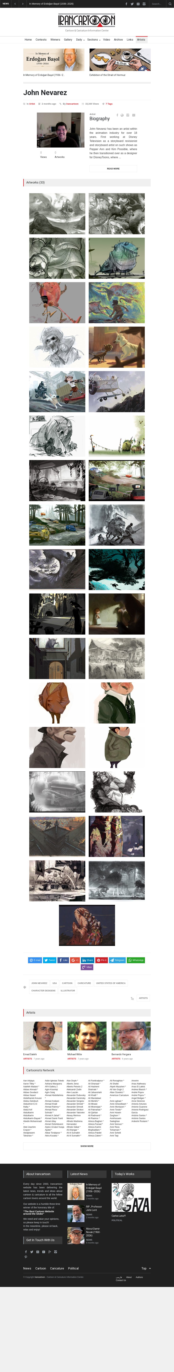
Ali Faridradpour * (96, 1081)
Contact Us (121, 1280)
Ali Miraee (92, 1104)
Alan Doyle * (72, 1081)
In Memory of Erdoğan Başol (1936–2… (44, 75)
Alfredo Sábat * (74, 1127)
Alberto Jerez (73, 1084)
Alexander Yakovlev (76, 1112)
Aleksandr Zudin (74, 1089)
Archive (118, 39)
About (129, 1277)
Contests (41, 39)
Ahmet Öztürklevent (54, 1124)
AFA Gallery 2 (51, 1086)
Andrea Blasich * (139, 1089)
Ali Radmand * (94, 1115)
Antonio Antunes (139, 1104)
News (27, 1268)
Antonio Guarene (139, 1107)
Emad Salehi (30, 1054)
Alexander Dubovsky (76, 1095)
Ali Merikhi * (93, 1101)
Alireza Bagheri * (96, 1121)
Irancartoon (72, 104)
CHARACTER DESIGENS (43, 991)
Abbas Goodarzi (30, 1092)
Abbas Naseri (29, 1095)
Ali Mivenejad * (95, 1107)
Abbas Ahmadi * (30, 1089)
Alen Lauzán (72, 1092)
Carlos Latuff (119, 1215)
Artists (141, 39)
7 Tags (109, 104)
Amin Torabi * (116, 1110)
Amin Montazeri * (118, 1107)
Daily (79, 39)
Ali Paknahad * (95, 1110)
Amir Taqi (114, 1136)
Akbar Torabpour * (53, 1133)
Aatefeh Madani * (31, 1086)
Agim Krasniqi (51, 1089)
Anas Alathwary (139, 1084)
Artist (32, 104)
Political (73, 1268)
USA (55, 983)
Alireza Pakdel (94, 1133)
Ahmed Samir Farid (54, 1118)
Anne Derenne (138, 1101)
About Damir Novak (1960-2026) (93, 1232)
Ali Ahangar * (73, 1130)
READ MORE (113, 169)
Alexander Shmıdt (75, 1107)
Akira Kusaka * (51, 1136)
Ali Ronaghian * (117, 1081)
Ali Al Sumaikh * (74, 1136)
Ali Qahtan (93, 1112)
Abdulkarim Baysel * (32, 1118)
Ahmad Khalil (51, 1104)
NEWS (89, 1196)
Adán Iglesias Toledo (54, 1081)
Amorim (135, 1081)
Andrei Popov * (138, 1095)
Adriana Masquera (53, 1084)
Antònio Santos (139, 1118)
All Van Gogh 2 (117, 1089)
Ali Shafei (114, 1084)
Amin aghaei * (116, 1101)
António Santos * (139, 1115)
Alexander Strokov (75, 1110)
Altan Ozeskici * (117, 1092)
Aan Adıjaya (28, 1081)
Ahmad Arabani (52, 1101)
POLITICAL (117, 1220)
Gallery (68, 39)
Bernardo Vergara (121, 1054)
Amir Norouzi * (116, 1124)
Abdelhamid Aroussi (32, 1098)
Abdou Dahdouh (30, 1101)
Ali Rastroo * (94, 1118)
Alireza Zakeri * (95, 1136)
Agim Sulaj (50, 1092)
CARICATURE (84, 983)
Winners (55, 39)
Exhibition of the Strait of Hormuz (107, 75)
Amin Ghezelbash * (118, 1104)
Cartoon (40, 1268)
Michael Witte (74, 1054)
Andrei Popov (138, 1092)
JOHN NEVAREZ (39, 983)
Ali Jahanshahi (95, 1092)
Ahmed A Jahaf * (52, 1115)
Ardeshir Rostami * (140, 1121)
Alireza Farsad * (95, 1124)
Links (130, 39)
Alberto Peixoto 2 (74, 1086)
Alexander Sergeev (75, 1101)
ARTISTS (143, 998)
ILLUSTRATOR (68, 991)
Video (106, 39)
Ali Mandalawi (94, 1098)
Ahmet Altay (50, 1121)
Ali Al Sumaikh (73, 1133)
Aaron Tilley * (29, 1084)
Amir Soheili (115, 1133)
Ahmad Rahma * (52, 1107)
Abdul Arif (27, 1110)
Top (143, 1268)
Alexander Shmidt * (75, 1104)
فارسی (119, 1277)
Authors (139, 1277)
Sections (92, 39)
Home (28, 39)
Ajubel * (48, 1130)
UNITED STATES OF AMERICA (110, 983)
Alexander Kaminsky (76, 1098)
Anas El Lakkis (138, 1086)
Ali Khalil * (93, 1095)
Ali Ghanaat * (94, 1084)
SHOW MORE (87, 1146)
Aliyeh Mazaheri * (118, 1086)
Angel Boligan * (139, 1098)
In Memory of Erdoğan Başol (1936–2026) (51, 3)
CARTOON (67, 983)
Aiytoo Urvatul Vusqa (54, 1127)
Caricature (57, 1268)
